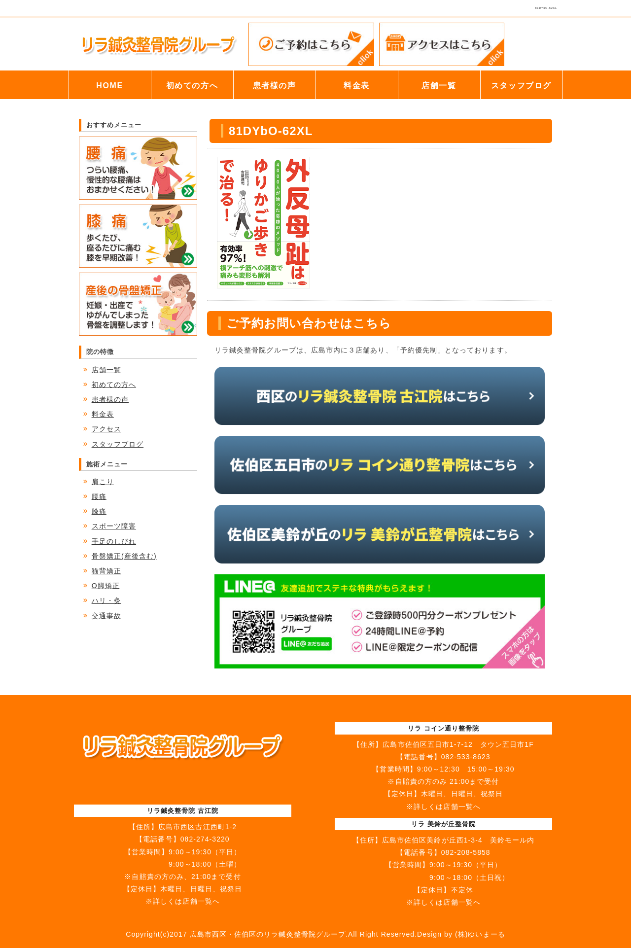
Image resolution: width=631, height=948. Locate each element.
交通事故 (106, 616)
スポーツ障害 (114, 526)
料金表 (357, 85)
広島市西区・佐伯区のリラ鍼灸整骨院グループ (268, 934)
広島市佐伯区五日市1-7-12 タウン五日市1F (458, 744)
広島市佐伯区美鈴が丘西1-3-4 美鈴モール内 (458, 840)
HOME (109, 85)
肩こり (103, 482)
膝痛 (99, 511)
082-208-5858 (466, 852)
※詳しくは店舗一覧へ (182, 901)
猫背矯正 (106, 571)
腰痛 (99, 496)
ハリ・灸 (106, 600)
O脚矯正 (106, 586)
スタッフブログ (521, 85)
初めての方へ (192, 85)
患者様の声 (274, 85)
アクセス (106, 429)
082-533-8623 (466, 757)
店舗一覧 (438, 85)
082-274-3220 (205, 839)
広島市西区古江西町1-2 (197, 827)
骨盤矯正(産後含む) (124, 556)
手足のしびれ (114, 541)
